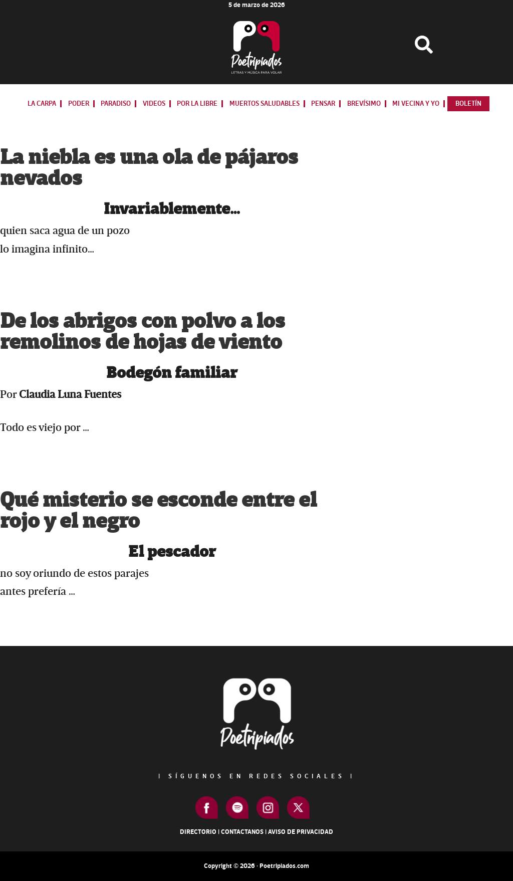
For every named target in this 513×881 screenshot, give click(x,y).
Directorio (198, 832)
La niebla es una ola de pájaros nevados (149, 168)
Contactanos (242, 832)
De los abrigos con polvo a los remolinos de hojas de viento (142, 332)
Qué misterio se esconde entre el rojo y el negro (158, 511)
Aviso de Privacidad (300, 832)
